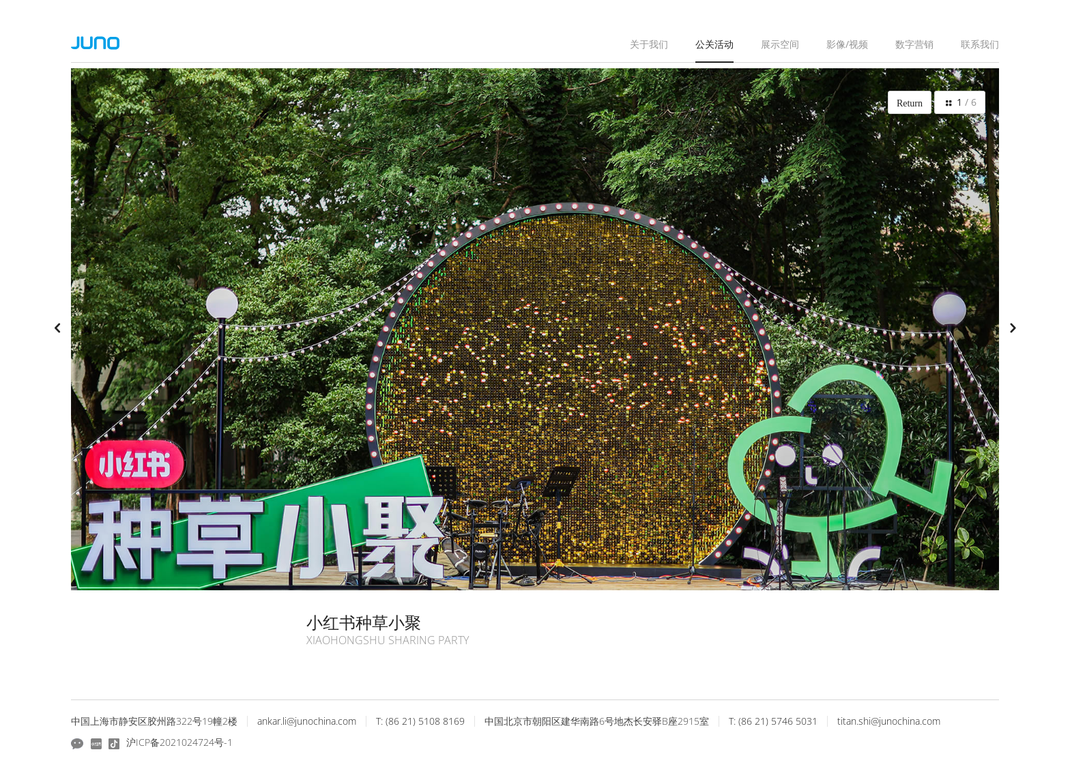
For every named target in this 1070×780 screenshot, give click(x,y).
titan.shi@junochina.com (888, 720)
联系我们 (980, 44)
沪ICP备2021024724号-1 (179, 742)
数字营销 (914, 44)
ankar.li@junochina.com (306, 720)
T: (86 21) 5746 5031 (773, 720)
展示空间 (780, 44)
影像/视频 (847, 44)
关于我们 (649, 44)
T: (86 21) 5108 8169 (420, 720)
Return (910, 103)
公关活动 (714, 44)
